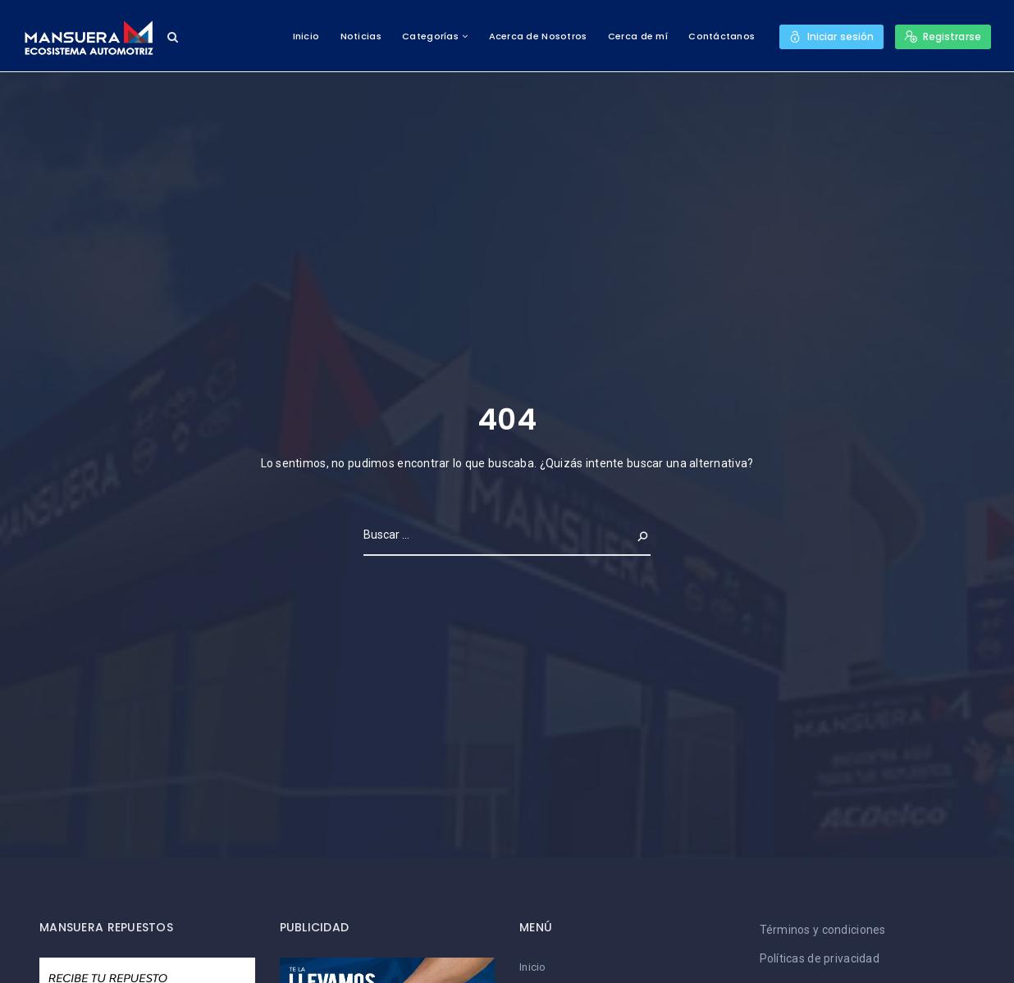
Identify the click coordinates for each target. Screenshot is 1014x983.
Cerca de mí (637, 36)
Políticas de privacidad (819, 958)
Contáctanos (721, 36)
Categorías (430, 36)
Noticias (360, 36)
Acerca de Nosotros (537, 36)
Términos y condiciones (823, 929)
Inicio (305, 36)
